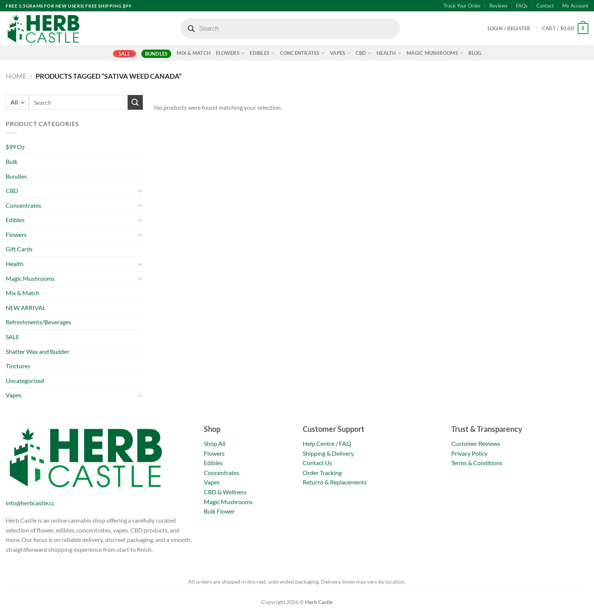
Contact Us (317, 462)
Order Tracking (322, 472)
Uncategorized (25, 380)
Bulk (11, 161)
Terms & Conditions (476, 462)
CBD (363, 53)
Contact (545, 6)
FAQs (522, 6)
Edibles (262, 53)
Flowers (230, 53)
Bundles (156, 54)
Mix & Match (194, 53)
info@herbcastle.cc (30, 502)
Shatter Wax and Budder (37, 351)
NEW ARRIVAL (25, 307)
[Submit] (135, 102)
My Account (575, 6)
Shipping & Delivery (328, 453)
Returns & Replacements (335, 482)
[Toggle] (140, 190)
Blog (474, 53)
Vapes (340, 53)
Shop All (214, 443)
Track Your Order (462, 6)
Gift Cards (19, 248)
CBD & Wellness (225, 491)
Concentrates (302, 53)
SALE (124, 54)
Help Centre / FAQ (327, 443)
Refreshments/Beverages (38, 321)
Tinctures (18, 365)
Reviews (498, 6)
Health (389, 53)
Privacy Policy (469, 453)
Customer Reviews (475, 443)
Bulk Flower (219, 511)
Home (16, 76)
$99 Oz (15, 146)
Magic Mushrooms (434, 53)
